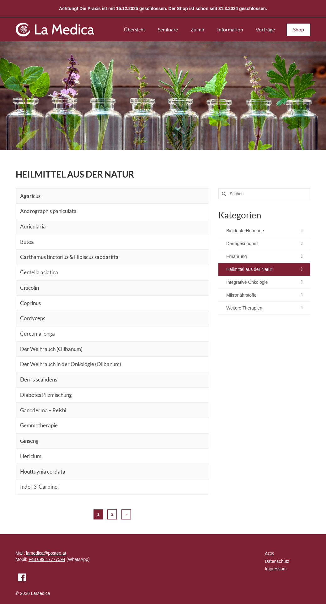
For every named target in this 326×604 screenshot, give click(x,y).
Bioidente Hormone (245, 230)
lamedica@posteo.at (46, 553)
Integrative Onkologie (247, 282)
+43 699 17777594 (47, 559)
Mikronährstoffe (241, 295)
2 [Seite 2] (112, 514)
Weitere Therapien (244, 307)
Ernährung (236, 256)
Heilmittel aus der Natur (249, 269)
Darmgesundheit (242, 243)
